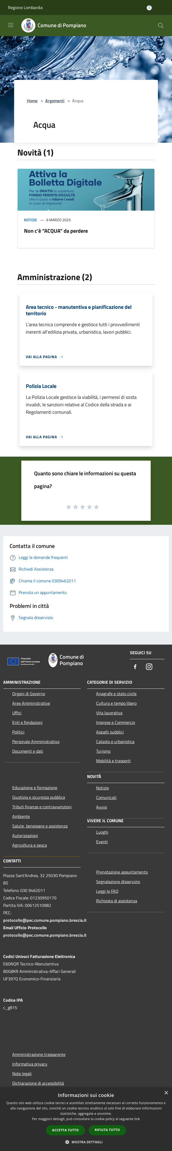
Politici (18, 732)
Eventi (102, 841)
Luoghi (102, 832)
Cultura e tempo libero (116, 703)
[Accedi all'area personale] (149, 8)
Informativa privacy (29, 1064)
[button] (86, 1142)
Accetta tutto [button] (65, 1130)
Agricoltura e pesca (29, 845)
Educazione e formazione (34, 787)
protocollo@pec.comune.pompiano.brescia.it (45, 920)
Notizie (30, 220)
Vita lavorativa (109, 713)
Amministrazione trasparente (38, 1054)
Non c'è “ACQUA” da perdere (56, 231)
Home (32, 100)
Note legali (22, 1073)
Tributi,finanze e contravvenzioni (42, 807)
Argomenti (54, 100)
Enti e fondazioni (27, 722)
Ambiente (21, 816)
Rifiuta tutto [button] (107, 1130)
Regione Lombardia (25, 7)
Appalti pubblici (110, 732)
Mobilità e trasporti (113, 760)
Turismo (103, 751)
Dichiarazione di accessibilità (38, 1083)
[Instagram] (149, 667)
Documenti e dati (27, 751)
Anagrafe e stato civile (116, 693)
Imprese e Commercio (115, 722)
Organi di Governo (28, 693)
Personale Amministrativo (35, 741)
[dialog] (86, 1119)
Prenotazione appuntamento (122, 872)
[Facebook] (135, 667)
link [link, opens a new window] (137, 1119)
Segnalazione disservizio (118, 881)
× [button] (166, 1093)
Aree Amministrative (31, 703)
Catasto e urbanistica (115, 741)
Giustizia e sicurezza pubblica (38, 797)
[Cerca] (161, 25)
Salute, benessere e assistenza (40, 826)
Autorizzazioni (25, 835)
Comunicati (106, 797)
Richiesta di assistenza (116, 901)
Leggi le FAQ (107, 891)
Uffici (17, 713)
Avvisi (101, 807)
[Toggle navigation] (10, 25)
